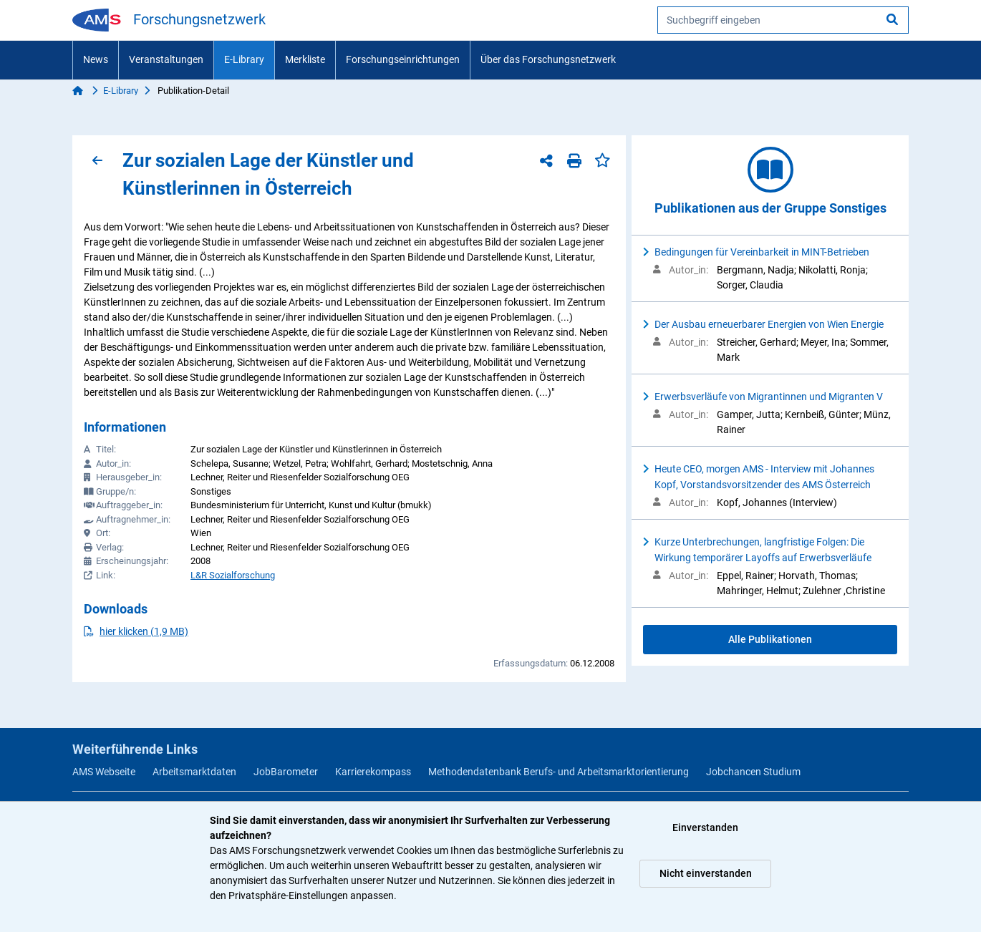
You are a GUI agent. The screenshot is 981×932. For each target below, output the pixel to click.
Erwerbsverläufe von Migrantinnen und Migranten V (768, 396)
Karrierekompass (373, 771)
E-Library (244, 59)
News (95, 59)
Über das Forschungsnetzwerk (548, 59)
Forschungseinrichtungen (403, 59)
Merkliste (305, 59)
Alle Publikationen (770, 639)
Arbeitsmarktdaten (194, 771)
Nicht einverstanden (705, 873)
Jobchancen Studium (753, 771)
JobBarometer (285, 771)
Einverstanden (705, 827)
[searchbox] (783, 20)
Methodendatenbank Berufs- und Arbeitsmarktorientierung (558, 771)
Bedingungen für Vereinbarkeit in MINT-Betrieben (761, 252)
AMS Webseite (103, 771)
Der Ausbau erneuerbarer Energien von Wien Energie (769, 324)
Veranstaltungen (166, 59)
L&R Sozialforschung (232, 575)
